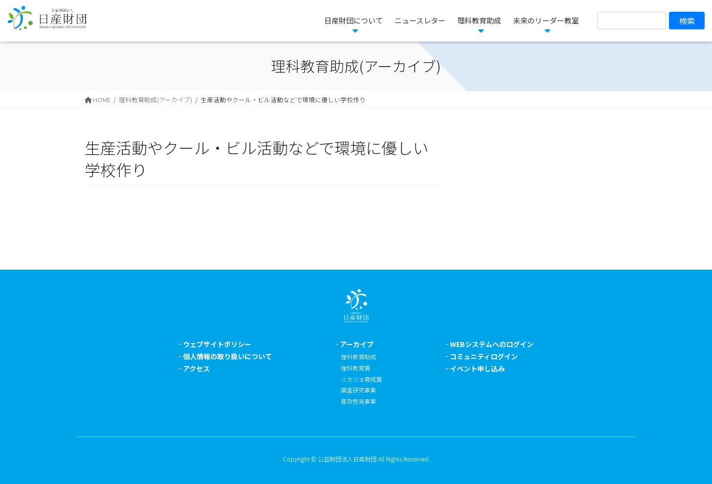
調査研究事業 (358, 390)
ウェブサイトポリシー (217, 344)
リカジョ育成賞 (361, 379)
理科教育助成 (358, 356)
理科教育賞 (355, 368)
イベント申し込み (477, 368)
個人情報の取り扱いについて (227, 356)
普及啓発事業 (358, 401)
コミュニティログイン (484, 356)
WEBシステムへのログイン (492, 344)
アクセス (196, 368)
